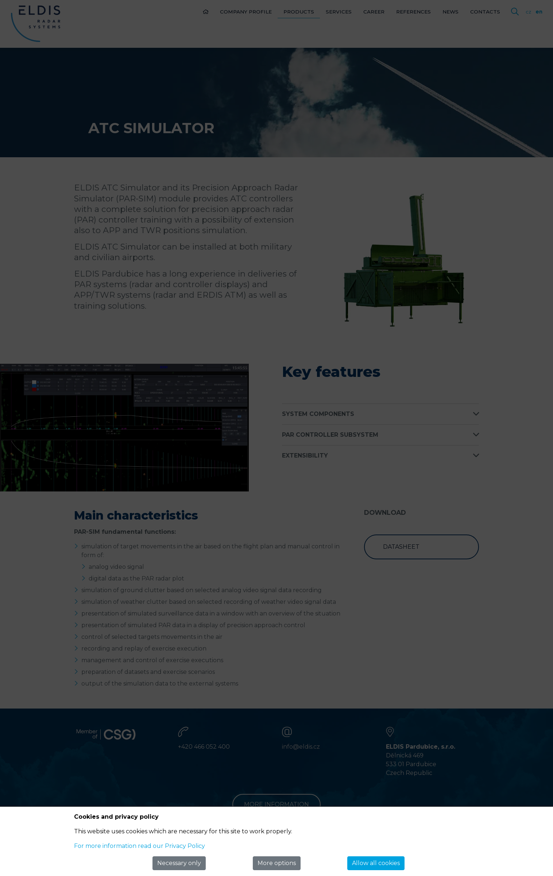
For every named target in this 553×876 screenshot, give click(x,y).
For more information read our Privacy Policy (139, 845)
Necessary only (179, 863)
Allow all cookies (376, 863)
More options (277, 863)
